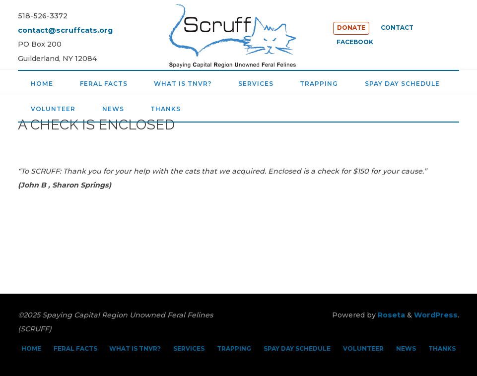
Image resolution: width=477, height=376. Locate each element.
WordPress (436, 315)
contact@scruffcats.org (65, 30)
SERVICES (188, 348)
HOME (31, 348)
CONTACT (397, 27)
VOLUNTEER (363, 348)
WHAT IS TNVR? (135, 348)
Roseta (390, 315)
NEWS (406, 348)
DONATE (351, 27)
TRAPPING (234, 348)
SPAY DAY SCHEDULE (297, 348)
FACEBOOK (355, 42)
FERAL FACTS (75, 348)
